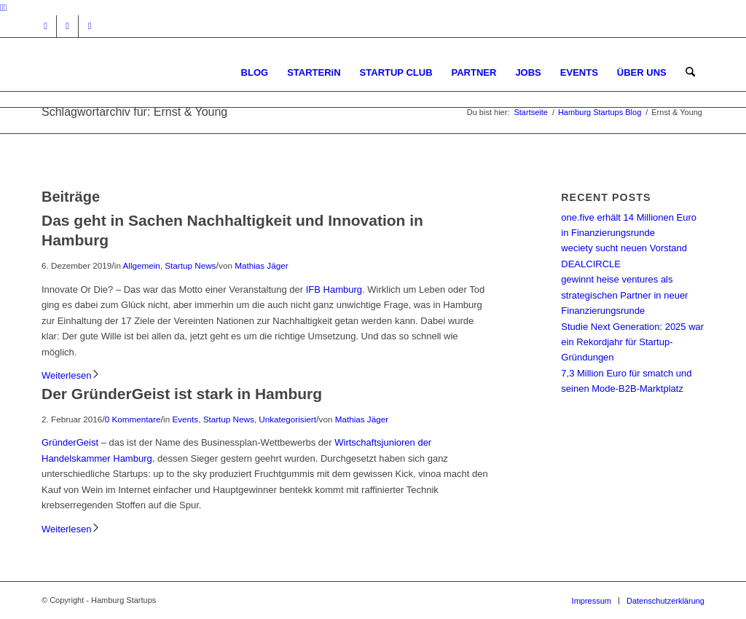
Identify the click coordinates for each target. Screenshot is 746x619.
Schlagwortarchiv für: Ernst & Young (134, 112)
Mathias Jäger (261, 265)
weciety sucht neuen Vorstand (624, 248)
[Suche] (690, 72)
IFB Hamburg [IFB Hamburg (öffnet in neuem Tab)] (334, 289)
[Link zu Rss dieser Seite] (90, 26)
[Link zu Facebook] (67, 26)
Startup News (190, 265)
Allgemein (141, 265)
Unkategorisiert (287, 419)
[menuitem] (255, 72)
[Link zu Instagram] (45, 26)
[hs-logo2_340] (151, 72)
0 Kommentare (133, 419)
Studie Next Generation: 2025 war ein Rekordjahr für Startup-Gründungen (632, 342)
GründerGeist (70, 442)
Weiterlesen (71, 375)
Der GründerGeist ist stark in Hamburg (182, 393)
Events (185, 419)
